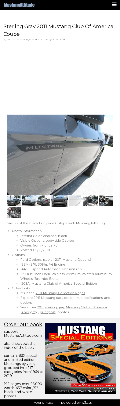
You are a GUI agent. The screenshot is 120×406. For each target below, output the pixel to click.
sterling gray (54, 307)
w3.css (86, 402)
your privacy (44, 402)
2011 (40, 307)
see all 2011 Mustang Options (67, 260)
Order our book (23, 324)
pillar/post (47, 312)
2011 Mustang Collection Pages (60, 293)
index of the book (19, 348)
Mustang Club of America (86, 307)
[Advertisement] (60, 78)
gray (33, 312)
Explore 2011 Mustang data (41, 298)
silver (25, 312)
